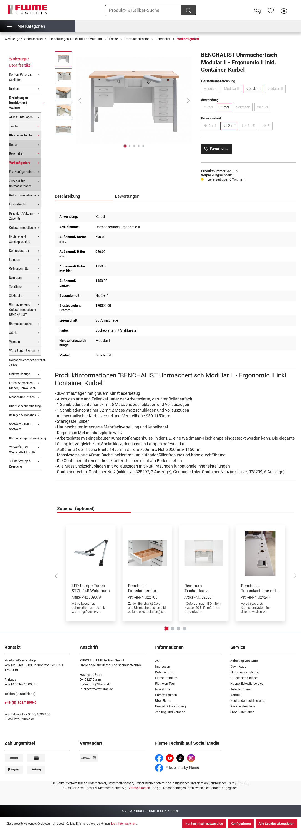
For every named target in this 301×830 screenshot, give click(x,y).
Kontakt (236, 695)
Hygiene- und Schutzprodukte (19, 239)
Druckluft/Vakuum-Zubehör (21, 216)
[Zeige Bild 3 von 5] (134, 146)
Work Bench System (22, 351)
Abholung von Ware (244, 661)
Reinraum (15, 278)
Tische (13, 126)
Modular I (211, 90)
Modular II (232, 90)
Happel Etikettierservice (246, 683)
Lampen (14, 260)
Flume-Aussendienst (244, 672)
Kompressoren (19, 251)
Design (13, 145)
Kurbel (209, 108)
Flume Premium (166, 678)
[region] (123, 100)
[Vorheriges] (79, 100)
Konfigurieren (241, 823)
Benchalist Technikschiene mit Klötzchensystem (258, 588)
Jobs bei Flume (240, 689)
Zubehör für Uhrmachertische (20, 183)
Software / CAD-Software (20, 426)
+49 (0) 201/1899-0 (20, 702)
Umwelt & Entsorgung (170, 706)
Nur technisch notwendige (204, 823)
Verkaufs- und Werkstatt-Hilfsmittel (22, 449)
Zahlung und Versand (170, 712)
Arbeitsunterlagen (21, 117)
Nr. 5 (267, 127)
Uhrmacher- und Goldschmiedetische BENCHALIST (22, 309)
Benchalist (16, 153)
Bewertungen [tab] (127, 196)
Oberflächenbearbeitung (25, 406)
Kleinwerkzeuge (19, 374)
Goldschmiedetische (22, 195)
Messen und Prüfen (22, 397)
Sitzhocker (16, 296)
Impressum (163, 666)
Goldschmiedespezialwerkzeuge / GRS (25, 362)
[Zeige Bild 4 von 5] (139, 146)
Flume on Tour (165, 683)
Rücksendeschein (242, 706)
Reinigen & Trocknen (22, 415)
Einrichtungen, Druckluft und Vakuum (19, 103)
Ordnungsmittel (19, 269)
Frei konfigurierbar (21, 172)
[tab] (84, 196)
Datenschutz (164, 672)
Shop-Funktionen (242, 712)
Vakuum (14, 342)
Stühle (13, 333)
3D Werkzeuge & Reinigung (20, 463)
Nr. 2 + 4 (210, 127)
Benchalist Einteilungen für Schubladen (142, 588)
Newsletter (162, 689)
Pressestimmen (166, 695)
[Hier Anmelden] (284, 10)
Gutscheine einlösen (244, 678)
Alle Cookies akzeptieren (276, 823)
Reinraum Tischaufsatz (196, 588)
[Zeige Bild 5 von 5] (143, 146)
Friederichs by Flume (177, 767)
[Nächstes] (188, 100)
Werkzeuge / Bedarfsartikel (20, 62)
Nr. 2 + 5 (249, 127)
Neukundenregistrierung (247, 700)
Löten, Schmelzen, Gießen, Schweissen (22, 385)
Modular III (276, 90)
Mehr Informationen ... (124, 823)
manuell (264, 108)
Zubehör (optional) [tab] (76, 508)
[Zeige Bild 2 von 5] (129, 146)
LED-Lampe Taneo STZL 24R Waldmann (91, 588)
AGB (158, 661)
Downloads (238, 666)
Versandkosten (139, 788)
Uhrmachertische (20, 135)
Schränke (15, 286)
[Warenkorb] (293, 7)
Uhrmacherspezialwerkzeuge (25, 438)
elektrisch (244, 108)
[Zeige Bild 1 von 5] (125, 146)
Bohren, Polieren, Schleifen (20, 77)
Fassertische (17, 204)
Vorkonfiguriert (19, 163)
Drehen (14, 89)
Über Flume (163, 700)
